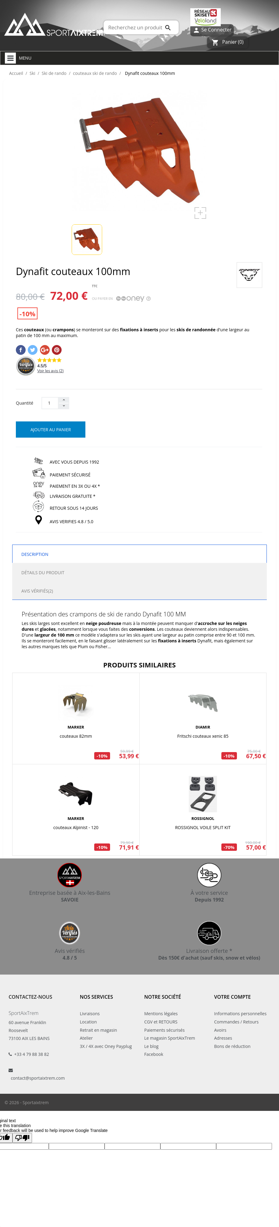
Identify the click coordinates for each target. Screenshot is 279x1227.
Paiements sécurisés (164, 1030)
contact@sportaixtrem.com (38, 1078)
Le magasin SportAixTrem (169, 1038)
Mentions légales (161, 1013)
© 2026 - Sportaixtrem (27, 1102)
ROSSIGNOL (202, 818)
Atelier (86, 1038)
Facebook (153, 1054)
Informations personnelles (240, 1013)
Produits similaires (139, 664)
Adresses (223, 1038)
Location (88, 1022)
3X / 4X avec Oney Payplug (106, 1046)
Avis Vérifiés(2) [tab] (37, 591)
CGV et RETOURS (160, 1022)
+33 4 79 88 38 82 (31, 1054)
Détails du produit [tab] (42, 572)
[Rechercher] (141, 27)
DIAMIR (202, 727)
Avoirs (220, 1030)
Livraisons (90, 1013)
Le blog (151, 1046)
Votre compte (232, 997)
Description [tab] (34, 554)
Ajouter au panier (50, 429)
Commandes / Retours (236, 1022)
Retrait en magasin (98, 1030)
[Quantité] (50, 403)
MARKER (76, 727)
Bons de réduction (232, 1046)
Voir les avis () (50, 371)
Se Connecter (212, 30)
